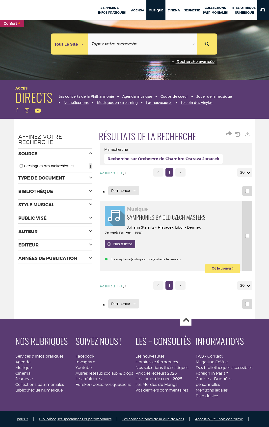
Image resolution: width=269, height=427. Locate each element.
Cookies (203, 378)
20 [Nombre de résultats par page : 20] (243, 172)
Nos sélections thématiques (161, 367)
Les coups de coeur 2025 (158, 378)
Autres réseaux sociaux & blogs (104, 373)
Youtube (84, 367)
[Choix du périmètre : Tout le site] (69, 44)
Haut (185, 320)
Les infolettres (89, 378)
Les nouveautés (149, 356)
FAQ (200, 356)
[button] (263, 10)
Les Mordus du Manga (156, 384)
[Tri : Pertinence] (123, 190)
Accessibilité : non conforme (219, 419)
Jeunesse (24, 378)
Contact (215, 356)
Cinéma (22, 373)
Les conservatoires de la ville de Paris (153, 419)
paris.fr (22, 419)
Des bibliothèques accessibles (224, 367)
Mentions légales (212, 390)
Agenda (22, 362)
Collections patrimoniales (39, 384)
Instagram (85, 362)
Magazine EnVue (212, 362)
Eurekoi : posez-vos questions (103, 384)
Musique (23, 367)
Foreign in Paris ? (212, 373)
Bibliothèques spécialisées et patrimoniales (75, 419)
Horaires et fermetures (156, 362)
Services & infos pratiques (39, 356)
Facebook (85, 356)
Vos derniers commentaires (161, 390)
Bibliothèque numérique (39, 390)
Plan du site (207, 396)
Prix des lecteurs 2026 (156, 373)
